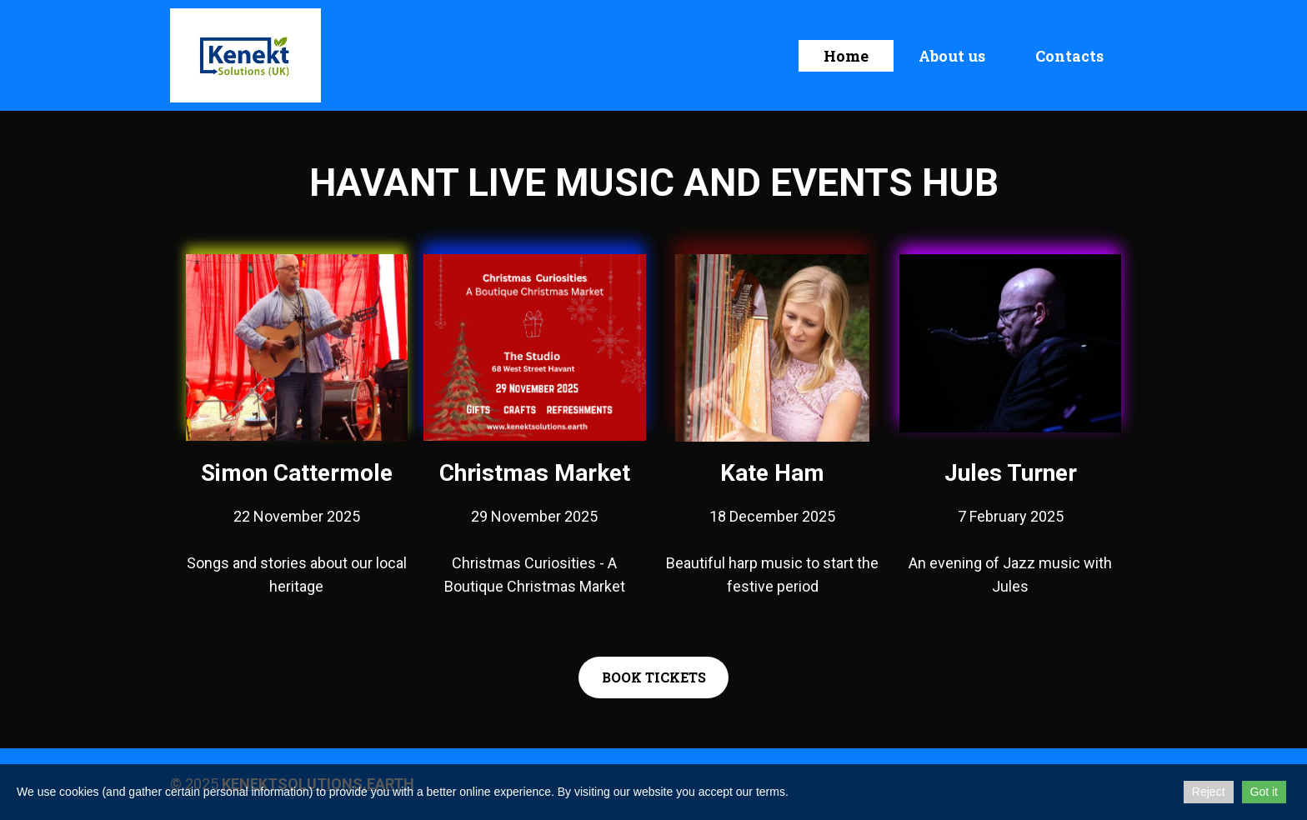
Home (846, 56)
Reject (1208, 791)
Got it (1264, 791)
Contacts (1069, 56)
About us (952, 56)
